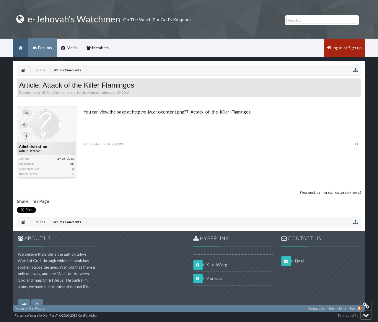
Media (72, 47)
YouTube (207, 278)
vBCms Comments (55, 92)
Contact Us (316, 308)
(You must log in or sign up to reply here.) (330, 192)
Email (292, 261)
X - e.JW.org (210, 265)
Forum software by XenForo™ (56, 315)
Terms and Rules (350, 315)
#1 (356, 144)
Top (352, 308)
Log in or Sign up (344, 47)
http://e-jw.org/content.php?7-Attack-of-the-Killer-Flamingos (191, 111)
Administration (98, 92)
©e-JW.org (37, 308)
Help (331, 308)
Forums (45, 47)
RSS (360, 308)
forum (19, 308)
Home (20, 48)
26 (72, 163)
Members (100, 47)
